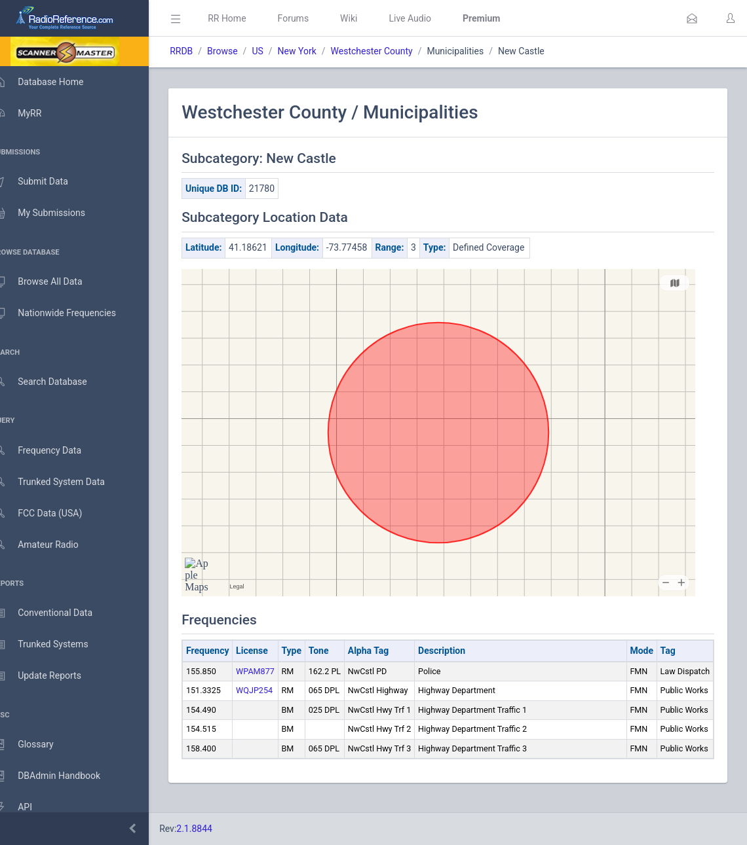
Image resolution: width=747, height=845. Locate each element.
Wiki (367, 18)
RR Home (246, 18)
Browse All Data (50, 282)
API (25, 808)
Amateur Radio (49, 544)
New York (315, 51)
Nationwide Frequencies (67, 313)
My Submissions (52, 213)
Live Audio (429, 18)
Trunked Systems (53, 645)
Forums (312, 18)
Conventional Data (55, 613)
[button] (691, 18)
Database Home (51, 82)
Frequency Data (50, 450)
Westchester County (390, 51)
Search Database (53, 381)
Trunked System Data (62, 482)
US (276, 51)
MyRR (30, 113)
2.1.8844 (213, 828)
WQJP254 (273, 704)
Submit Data (43, 182)
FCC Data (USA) (50, 513)
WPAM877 (274, 685)
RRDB (200, 51)
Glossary (36, 745)
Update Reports (50, 676)
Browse (241, 51)
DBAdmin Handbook (59, 776)
